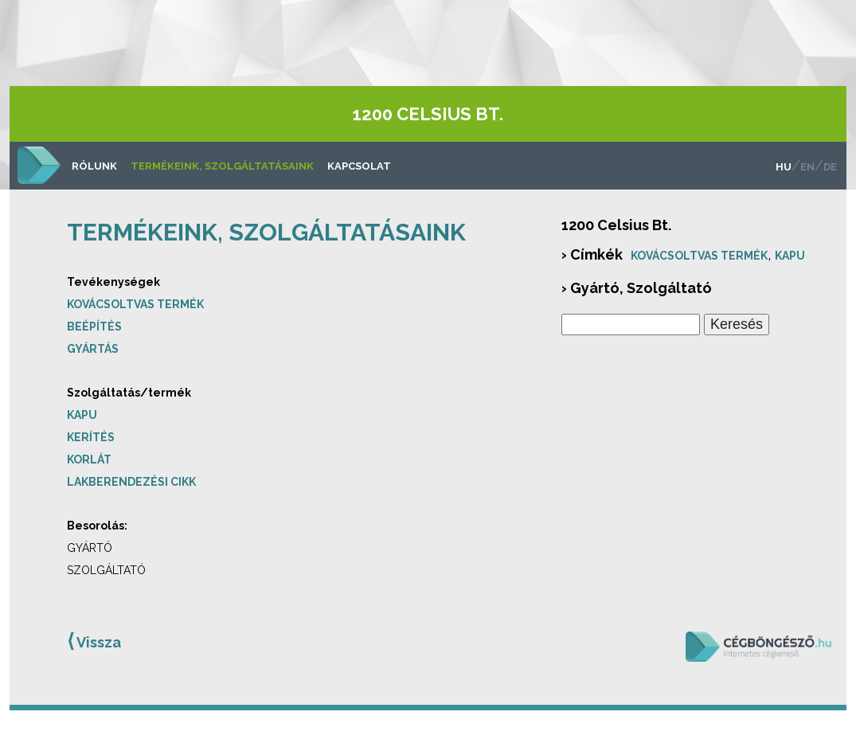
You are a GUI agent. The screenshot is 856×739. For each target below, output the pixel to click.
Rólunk (94, 166)
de (830, 167)
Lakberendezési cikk (131, 481)
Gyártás (93, 348)
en (807, 167)
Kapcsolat (359, 166)
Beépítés (94, 326)
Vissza (94, 641)
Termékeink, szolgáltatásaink (222, 166)
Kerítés (91, 437)
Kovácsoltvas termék (135, 304)
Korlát (89, 459)
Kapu (82, 415)
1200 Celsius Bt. (428, 114)
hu (784, 167)
